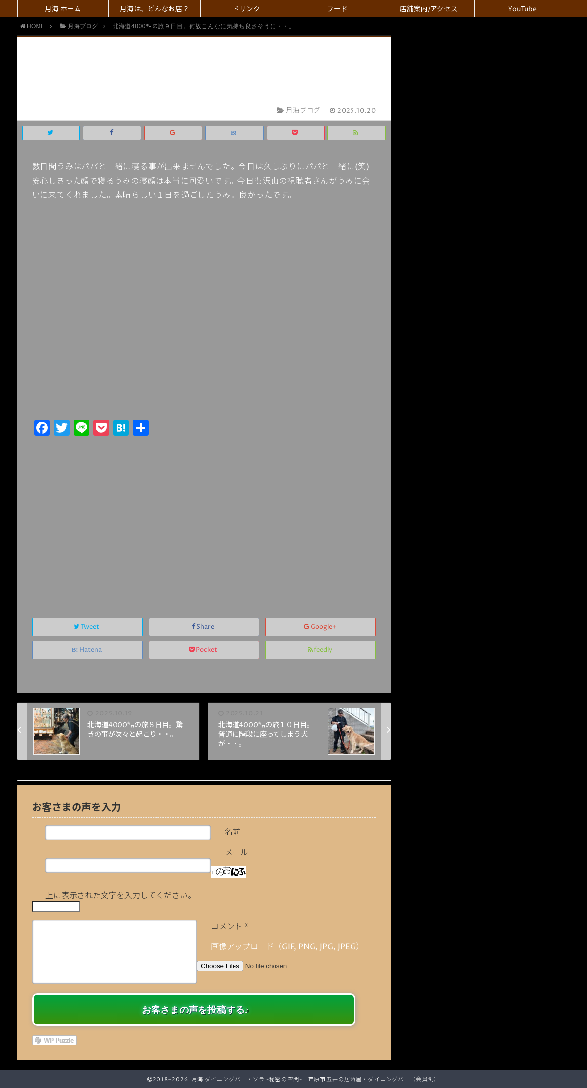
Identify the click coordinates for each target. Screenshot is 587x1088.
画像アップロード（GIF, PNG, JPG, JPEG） (287, 946)
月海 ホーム (63, 9)
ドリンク (246, 9)
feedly (321, 650)
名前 (232, 832)
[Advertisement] (204, 516)
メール (236, 852)
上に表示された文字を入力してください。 (120, 895)
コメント (229, 926)
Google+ (321, 627)
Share (204, 627)
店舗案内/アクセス (429, 9)
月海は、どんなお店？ (154, 9)
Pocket (204, 650)
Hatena (87, 650)
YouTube (522, 9)
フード (337, 9)
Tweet (87, 627)
